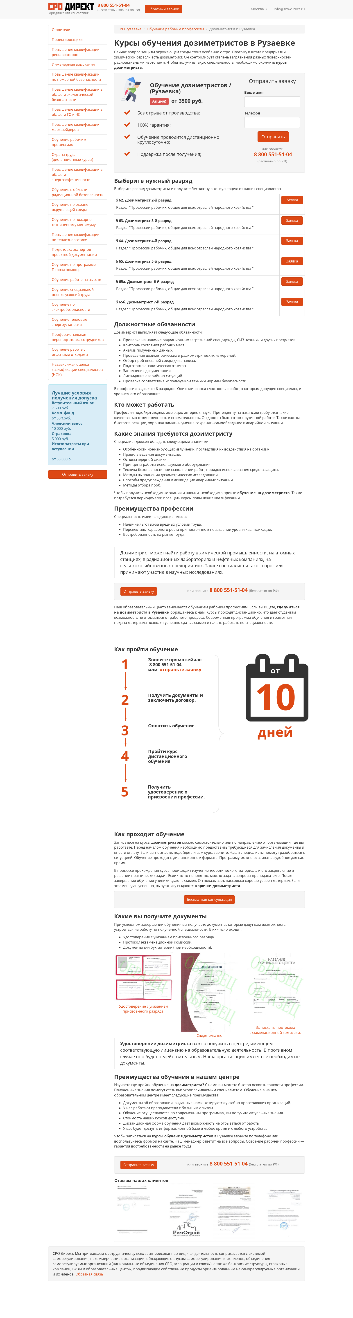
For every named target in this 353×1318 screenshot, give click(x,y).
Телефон (252, 113)
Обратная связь (89, 1274)
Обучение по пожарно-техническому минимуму (74, 222)
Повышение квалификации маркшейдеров (76, 127)
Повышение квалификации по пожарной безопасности (76, 77)
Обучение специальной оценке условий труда (73, 292)
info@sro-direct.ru (289, 9)
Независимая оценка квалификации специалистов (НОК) (77, 369)
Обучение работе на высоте (76, 279)
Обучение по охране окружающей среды (70, 207)
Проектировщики (67, 39)
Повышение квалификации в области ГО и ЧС (77, 112)
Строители (61, 29)
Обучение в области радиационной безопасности (78, 192)
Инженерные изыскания (73, 64)
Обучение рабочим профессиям (175, 29)
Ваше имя (253, 92)
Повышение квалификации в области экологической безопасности (77, 94)
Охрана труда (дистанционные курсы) (72, 157)
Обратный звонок (163, 9)
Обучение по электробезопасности (71, 307)
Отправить (273, 137)
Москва (259, 9)
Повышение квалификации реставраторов (76, 52)
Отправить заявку (77, 474)
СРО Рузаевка (129, 29)
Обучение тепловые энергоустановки (69, 322)
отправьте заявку (180, 669)
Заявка (292, 199)
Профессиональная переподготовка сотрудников (78, 337)
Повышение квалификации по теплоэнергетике (76, 237)
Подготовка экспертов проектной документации (74, 252)
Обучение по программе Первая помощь (74, 267)
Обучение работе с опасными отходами (70, 352)
